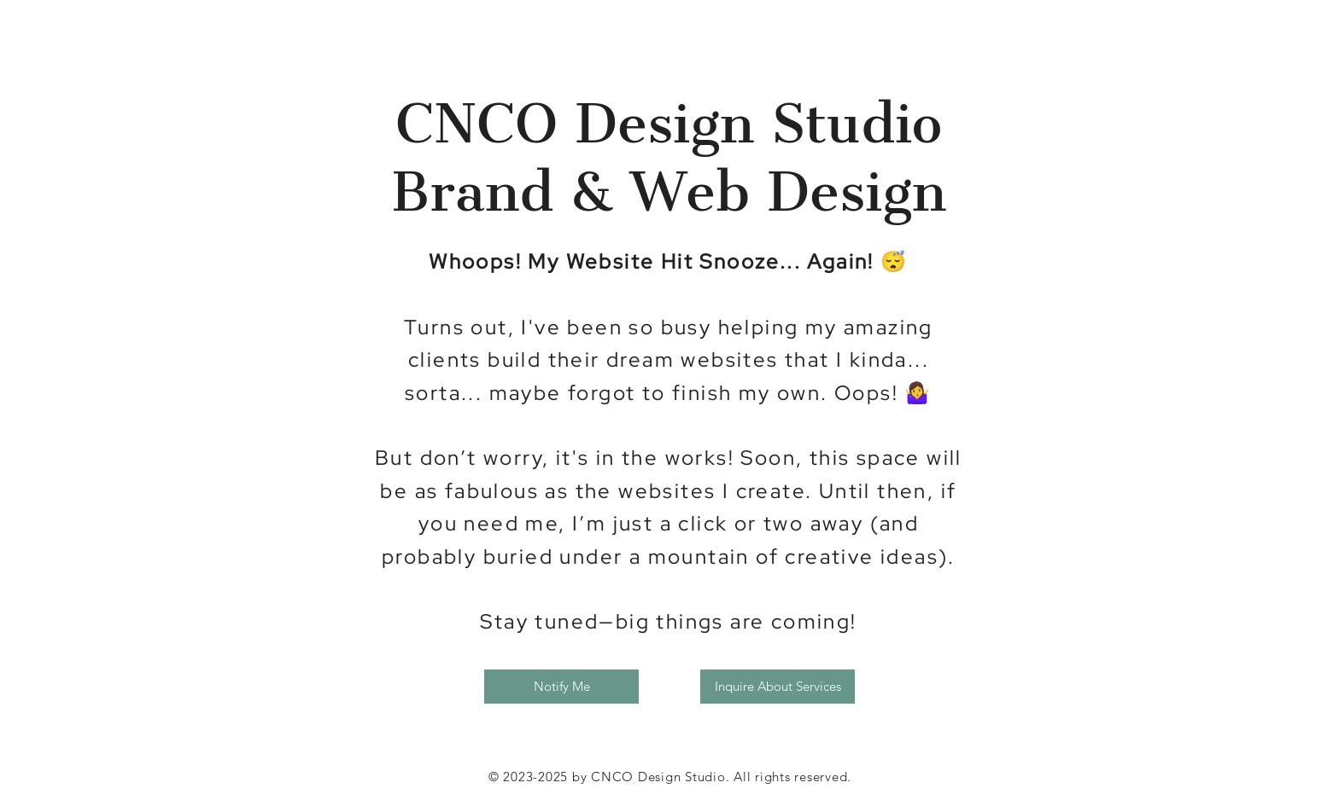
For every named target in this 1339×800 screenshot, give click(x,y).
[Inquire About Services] (777, 687)
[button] (561, 687)
